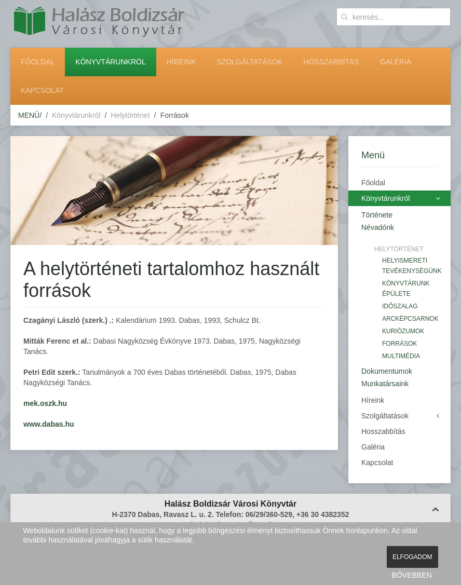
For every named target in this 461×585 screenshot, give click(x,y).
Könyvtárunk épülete (405, 288)
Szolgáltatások (250, 62)
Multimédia (401, 356)
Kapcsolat (42, 90)
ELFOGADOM (412, 557)
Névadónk (377, 227)
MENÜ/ (30, 115)
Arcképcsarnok (410, 318)
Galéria (396, 62)
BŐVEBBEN (412, 575)
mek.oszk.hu (45, 403)
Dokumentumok (386, 371)
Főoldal (38, 62)
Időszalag (400, 306)
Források (399, 343)
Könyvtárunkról (110, 62)
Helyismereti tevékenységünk (410, 266)
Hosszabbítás (331, 62)
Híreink (181, 62)
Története (376, 215)
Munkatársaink (385, 383)
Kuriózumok (403, 331)
